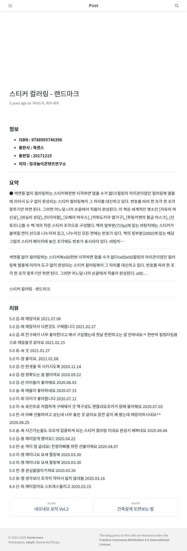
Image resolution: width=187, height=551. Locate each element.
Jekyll (30, 542)
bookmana (35, 537)
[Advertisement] (93, 44)
